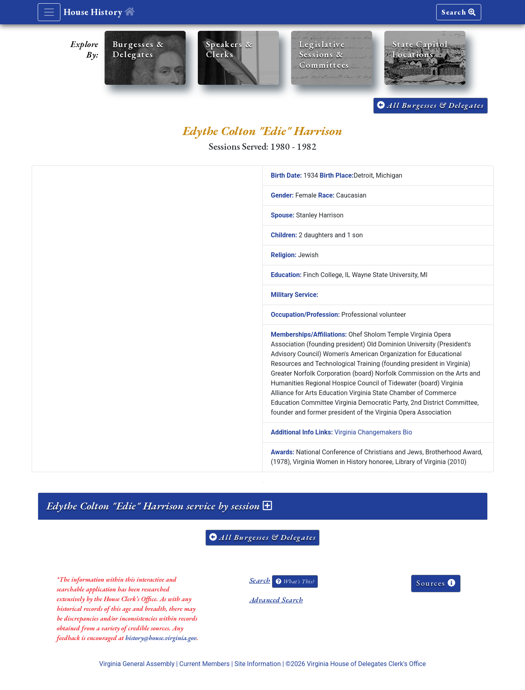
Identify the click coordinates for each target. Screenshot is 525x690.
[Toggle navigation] (49, 12)
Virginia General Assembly (137, 664)
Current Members (204, 664)
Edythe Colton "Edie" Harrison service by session (159, 506)
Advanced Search (276, 599)
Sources (435, 583)
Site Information (257, 664)
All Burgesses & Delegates (430, 105)
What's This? (295, 581)
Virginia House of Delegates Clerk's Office (366, 664)
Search (458, 12)
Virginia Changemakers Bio (373, 432)
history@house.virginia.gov (161, 638)
